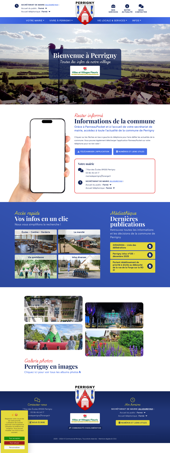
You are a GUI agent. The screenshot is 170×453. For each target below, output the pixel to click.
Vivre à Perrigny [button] (60, 20)
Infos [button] (135, 20)
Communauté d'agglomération (85, 438)
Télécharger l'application (93, 151)
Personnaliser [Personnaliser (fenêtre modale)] (14, 447)
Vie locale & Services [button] (111, 20)
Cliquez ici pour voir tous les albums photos (53, 382)
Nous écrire (37, 432)
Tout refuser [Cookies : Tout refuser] (14, 443)
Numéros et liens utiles (130, 151)
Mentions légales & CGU (107, 449)
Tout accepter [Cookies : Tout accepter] (14, 438)
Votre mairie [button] (34, 20)
